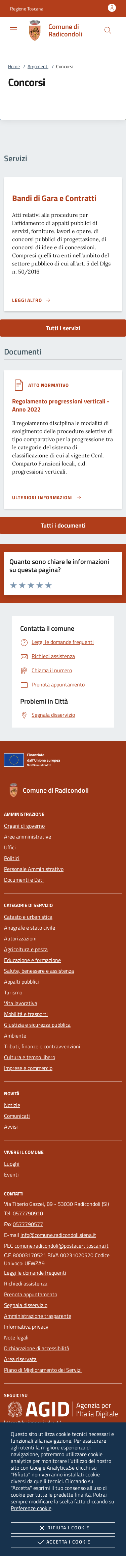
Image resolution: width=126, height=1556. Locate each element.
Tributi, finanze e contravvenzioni (42, 1046)
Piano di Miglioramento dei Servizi (43, 1370)
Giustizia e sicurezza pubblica (37, 1025)
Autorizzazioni (20, 938)
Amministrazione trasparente (37, 1316)
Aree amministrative (27, 836)
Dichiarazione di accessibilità (36, 1348)
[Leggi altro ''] (47, 497)
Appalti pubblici (21, 982)
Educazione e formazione (32, 960)
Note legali (16, 1337)
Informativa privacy (26, 1327)
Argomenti (38, 66)
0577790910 (28, 1213)
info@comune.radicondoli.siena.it (58, 1235)
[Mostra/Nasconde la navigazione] (13, 30)
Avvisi (11, 1127)
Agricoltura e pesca (26, 949)
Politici (11, 858)
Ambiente (15, 1035)
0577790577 (28, 1224)
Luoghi (11, 1164)
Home (14, 66)
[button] (26, 8)
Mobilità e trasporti (26, 1014)
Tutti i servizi (63, 328)
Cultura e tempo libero (29, 1057)
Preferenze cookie (31, 1508)
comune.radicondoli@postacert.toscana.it (61, 1246)
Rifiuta (63, 1528)
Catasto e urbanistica (28, 917)
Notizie (12, 1105)
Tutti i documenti (63, 525)
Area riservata (20, 1359)
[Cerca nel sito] (108, 30)
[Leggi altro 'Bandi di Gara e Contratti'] (31, 300)
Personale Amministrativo (34, 869)
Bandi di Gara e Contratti (54, 198)
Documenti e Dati (24, 880)
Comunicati (17, 1116)
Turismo (13, 992)
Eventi (11, 1174)
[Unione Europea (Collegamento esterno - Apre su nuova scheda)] (63, 761)
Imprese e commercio (28, 1068)
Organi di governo (24, 826)
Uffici (10, 847)
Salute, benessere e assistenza (39, 971)
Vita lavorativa (20, 1003)
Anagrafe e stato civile (29, 928)
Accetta (63, 1542)
